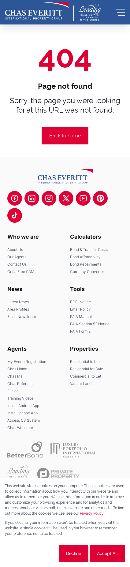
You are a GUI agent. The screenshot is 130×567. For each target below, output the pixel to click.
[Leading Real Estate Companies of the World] (90, 12)
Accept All (107, 553)
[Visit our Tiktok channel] (14, 215)
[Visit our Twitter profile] (66, 198)
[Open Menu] (120, 12)
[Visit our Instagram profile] (49, 198)
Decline (73, 553)
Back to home (65, 136)
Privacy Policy (92, 513)
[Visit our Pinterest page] (100, 198)
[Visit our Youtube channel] (83, 198)
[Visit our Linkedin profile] (31, 198)
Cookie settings (34, 553)
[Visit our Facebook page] (14, 198)
